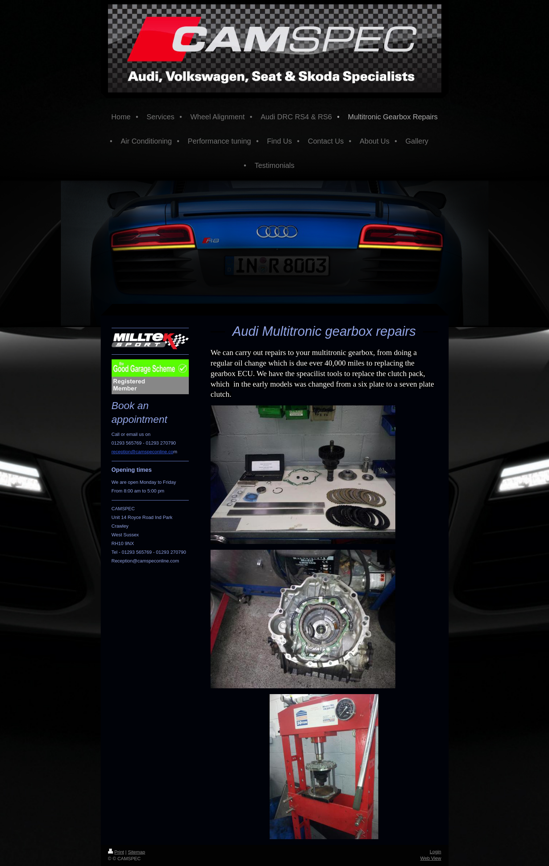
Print (116, 852)
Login (435, 851)
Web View (430, 858)
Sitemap (136, 852)
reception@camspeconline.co (143, 451)
